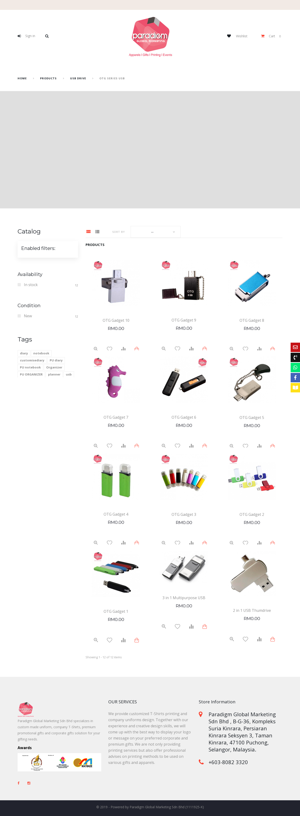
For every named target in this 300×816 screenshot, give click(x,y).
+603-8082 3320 (228, 762)
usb (69, 374)
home (22, 78)
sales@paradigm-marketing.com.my (231, 778)
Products (48, 78)
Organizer (54, 367)
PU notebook (30, 367)
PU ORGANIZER (31, 374)
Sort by (118, 232)
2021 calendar (30, 381)
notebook (41, 353)
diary (24, 353)
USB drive (78, 78)
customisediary (32, 360)
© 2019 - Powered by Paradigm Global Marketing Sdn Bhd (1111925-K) (150, 807)
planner (54, 374)
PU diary (56, 360)
